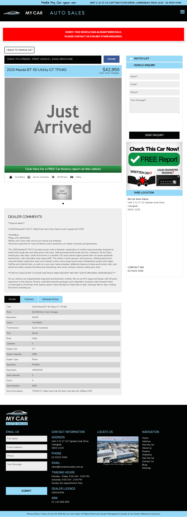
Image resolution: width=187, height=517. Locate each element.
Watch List (141, 58)
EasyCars (156, 513)
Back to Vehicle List (19, 50)
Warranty (147, 454)
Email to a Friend (18, 59)
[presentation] (151, 121)
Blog (144, 464)
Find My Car (148, 444)
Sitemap (146, 468)
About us (147, 448)
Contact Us (148, 461)
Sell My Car (148, 458)
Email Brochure (62, 59)
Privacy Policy (33, 513)
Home (145, 438)
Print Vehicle (41, 59)
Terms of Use (47, 513)
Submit (26, 491)
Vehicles (146, 441)
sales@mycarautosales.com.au (67, 466)
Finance (146, 451)
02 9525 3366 (173, 2)
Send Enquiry (154, 135)
